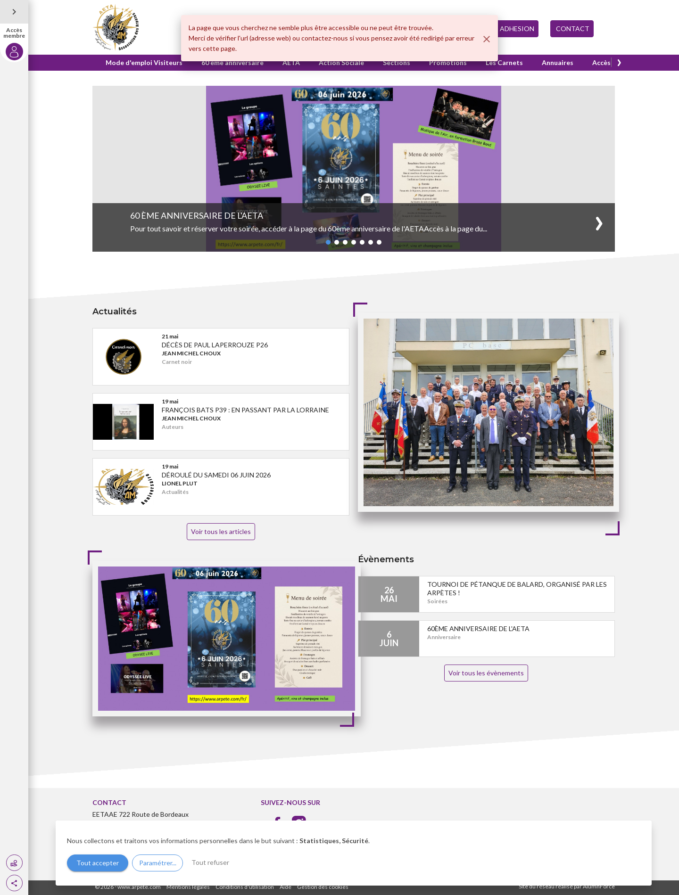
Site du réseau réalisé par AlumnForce (567, 886)
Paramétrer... (157, 863)
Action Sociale (341, 62)
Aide (285, 886)
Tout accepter (97, 863)
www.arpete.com (139, 886)
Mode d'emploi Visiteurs (144, 62)
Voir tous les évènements (486, 673)
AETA (291, 62)
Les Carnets (504, 62)
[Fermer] (486, 39)
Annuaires (557, 62)
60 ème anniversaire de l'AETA (196, 215)
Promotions (448, 62)
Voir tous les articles (221, 531)
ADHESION (517, 29)
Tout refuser (210, 862)
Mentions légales (188, 886)
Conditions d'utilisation (244, 886)
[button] (14, 883)
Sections (396, 62)
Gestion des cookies (322, 886)
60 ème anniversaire (232, 62)
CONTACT (572, 29)
